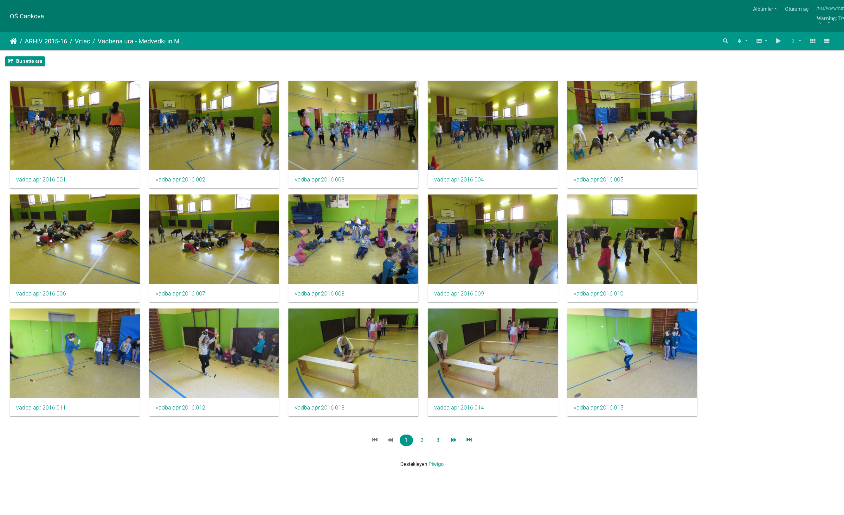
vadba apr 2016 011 (41, 413)
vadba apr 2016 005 (610, 181)
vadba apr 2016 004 (468, 181)
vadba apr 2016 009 (468, 297)
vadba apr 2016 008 (325, 297)
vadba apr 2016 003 (325, 181)
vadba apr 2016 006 (41, 297)
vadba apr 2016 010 (610, 297)
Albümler (763, 9)
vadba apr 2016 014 (468, 413)
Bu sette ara (25, 61)
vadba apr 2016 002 (183, 181)
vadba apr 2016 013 (325, 413)
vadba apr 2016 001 (41, 181)
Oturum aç (797, 9)
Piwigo (436, 470)
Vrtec (82, 41)
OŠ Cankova (27, 16)
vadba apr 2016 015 (610, 413)
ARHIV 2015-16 (46, 41)
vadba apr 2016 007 (183, 297)
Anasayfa (13, 41)
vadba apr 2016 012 (183, 413)
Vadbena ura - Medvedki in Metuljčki (141, 41)
